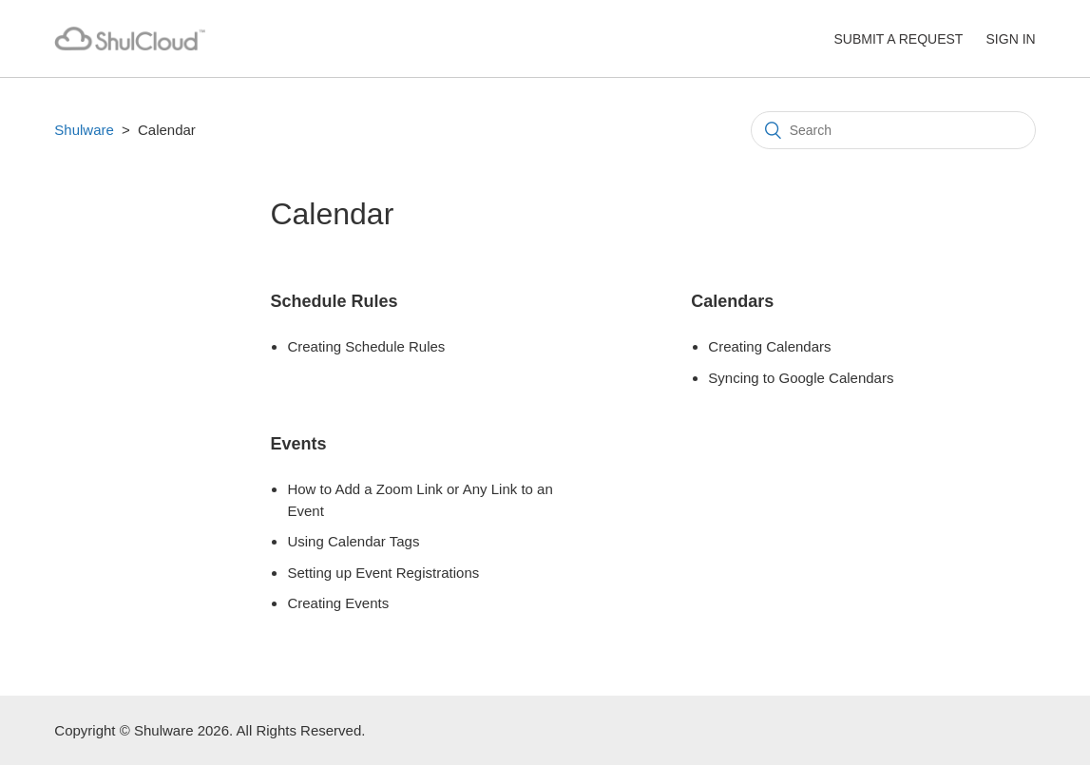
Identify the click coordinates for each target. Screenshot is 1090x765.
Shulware (84, 130)
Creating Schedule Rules (366, 346)
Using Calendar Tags (353, 541)
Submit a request (898, 39)
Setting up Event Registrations (383, 572)
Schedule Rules (333, 301)
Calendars (732, 301)
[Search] (893, 130)
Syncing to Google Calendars (800, 378)
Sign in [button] (1011, 39)
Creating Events (338, 603)
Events (298, 443)
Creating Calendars (769, 346)
